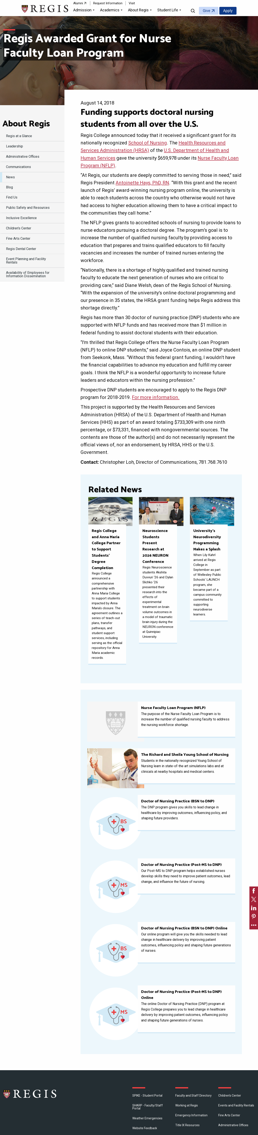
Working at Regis (186, 1105)
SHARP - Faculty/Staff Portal (147, 1107)
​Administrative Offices (233, 1125)
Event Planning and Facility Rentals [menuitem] (26, 260)
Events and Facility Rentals (236, 1105)
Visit (132, 3)
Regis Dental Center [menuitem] (21, 249)
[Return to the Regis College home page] (45, 8)
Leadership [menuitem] (14, 146)
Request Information (107, 3)
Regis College (30, 1094)
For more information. (155, 397)
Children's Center (229, 1095)
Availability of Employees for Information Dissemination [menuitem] (27, 274)
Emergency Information (191, 1115)
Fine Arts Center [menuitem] (18, 238)
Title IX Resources (187, 1125)
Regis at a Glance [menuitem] (19, 136)
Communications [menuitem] (18, 167)
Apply (228, 10)
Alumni (78, 3)
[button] (84, 10)
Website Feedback (144, 1128)
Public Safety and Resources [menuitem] (28, 208)
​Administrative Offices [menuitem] (22, 157)
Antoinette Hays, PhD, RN (142, 182)
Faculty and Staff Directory (193, 1095)
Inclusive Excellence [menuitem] (21, 218)
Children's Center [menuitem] (18, 228)
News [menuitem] (10, 177)
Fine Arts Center (229, 1115)
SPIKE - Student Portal (147, 1095)
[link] (253, 890)
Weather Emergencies (147, 1118)
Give (206, 10)
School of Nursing (147, 142)
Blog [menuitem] (9, 187)
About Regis (26, 124)
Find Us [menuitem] (11, 197)
